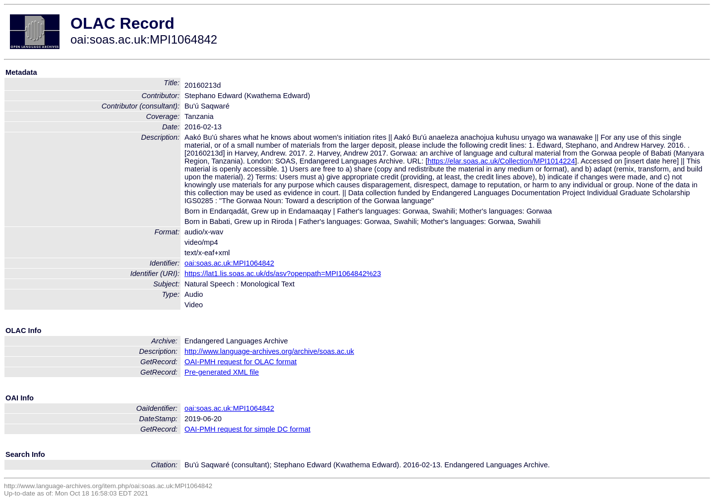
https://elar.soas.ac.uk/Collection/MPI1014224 (501, 161)
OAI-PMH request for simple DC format (247, 429)
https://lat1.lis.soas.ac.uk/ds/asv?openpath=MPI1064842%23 (282, 274)
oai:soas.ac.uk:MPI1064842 (229, 263)
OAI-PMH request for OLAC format (240, 362)
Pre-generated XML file (221, 372)
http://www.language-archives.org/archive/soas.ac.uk (269, 351)
